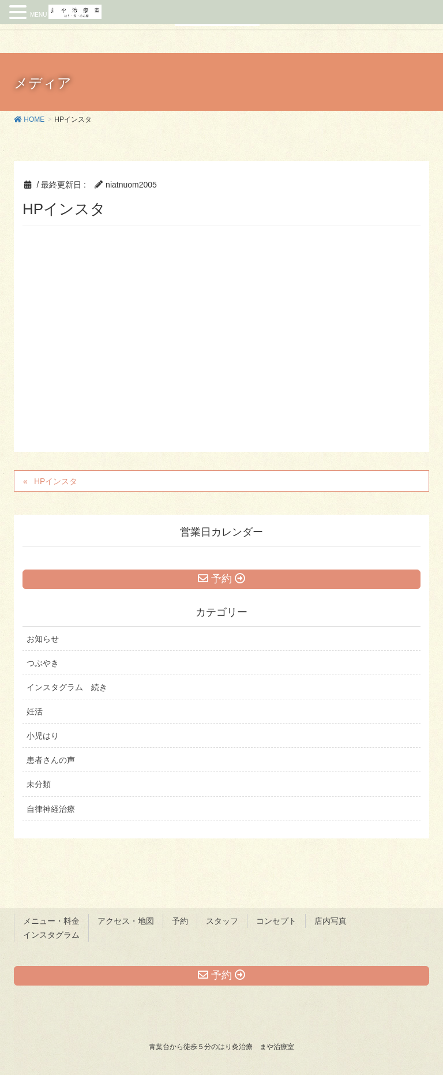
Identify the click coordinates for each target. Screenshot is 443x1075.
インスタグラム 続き (67, 687)
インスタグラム (51, 934)
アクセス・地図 (125, 921)
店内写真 (330, 921)
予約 (180, 921)
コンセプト (276, 921)
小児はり (43, 735)
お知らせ (43, 638)
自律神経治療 (51, 809)
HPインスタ (55, 481)
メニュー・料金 (51, 921)
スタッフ (222, 921)
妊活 (35, 711)
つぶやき (43, 663)
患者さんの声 (51, 760)
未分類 (39, 784)
